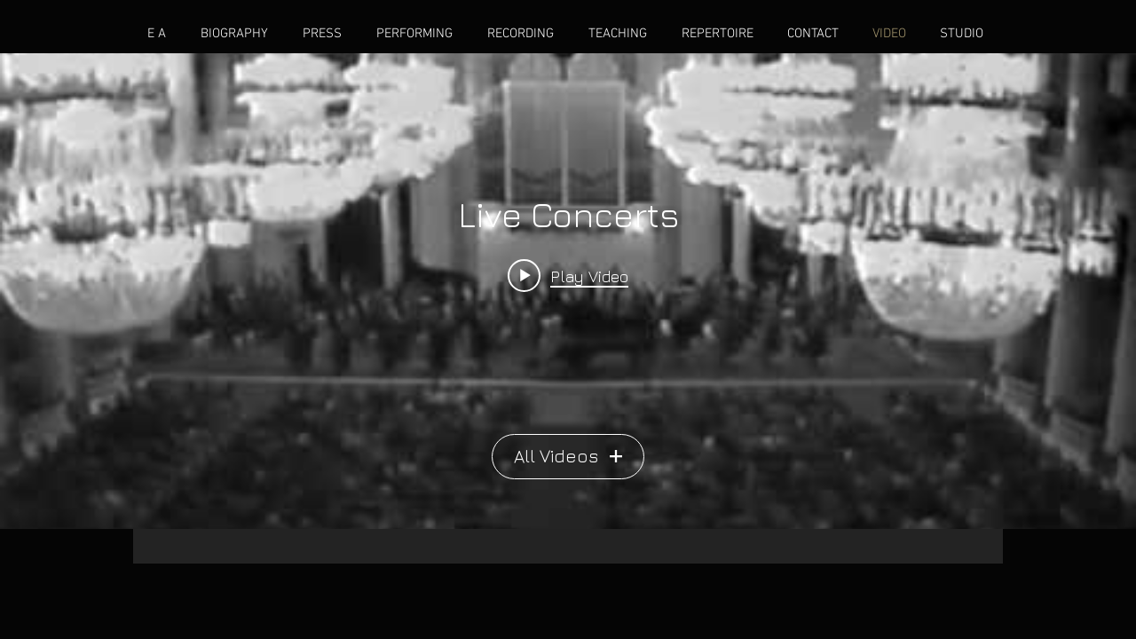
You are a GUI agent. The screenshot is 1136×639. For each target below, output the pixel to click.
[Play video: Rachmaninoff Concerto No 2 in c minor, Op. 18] (568, 275)
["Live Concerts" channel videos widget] (568, 291)
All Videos (568, 456)
